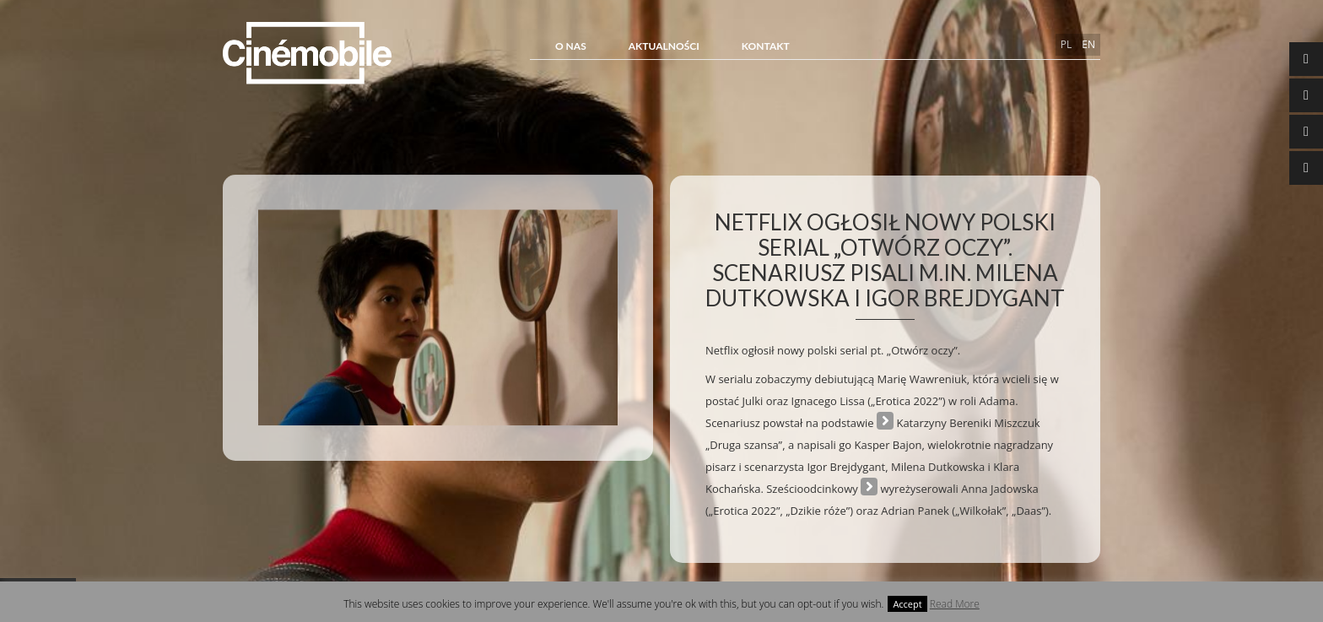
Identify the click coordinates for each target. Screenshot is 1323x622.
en (1088, 44)
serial (869, 488)
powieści (885, 422)
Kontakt (766, 46)
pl (1066, 44)
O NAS (570, 46)
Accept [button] (907, 604)
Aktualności (664, 46)
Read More (955, 604)
